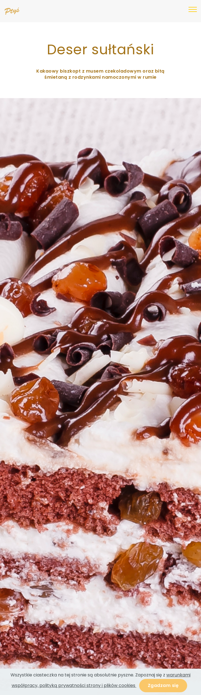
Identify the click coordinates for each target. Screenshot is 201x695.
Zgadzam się (163, 685)
